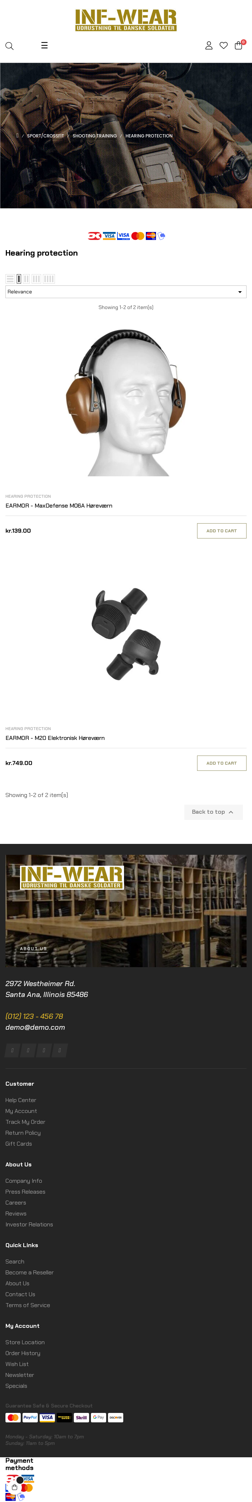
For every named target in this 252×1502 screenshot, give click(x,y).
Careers (15, 1202)
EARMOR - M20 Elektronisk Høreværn (55, 738)
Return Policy (23, 1133)
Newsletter (19, 1375)
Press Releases (25, 1191)
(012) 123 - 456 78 (34, 1016)
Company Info (23, 1181)
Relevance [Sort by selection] (126, 292)
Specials (16, 1386)
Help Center (20, 1100)
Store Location (25, 1342)
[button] (33, 949)
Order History (22, 1353)
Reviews (16, 1213)
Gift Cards (18, 1143)
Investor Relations (29, 1224)
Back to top (213, 812)
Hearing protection (28, 496)
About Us (17, 1283)
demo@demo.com (35, 1027)
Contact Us (20, 1294)
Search (14, 1261)
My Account (21, 1111)
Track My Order (25, 1122)
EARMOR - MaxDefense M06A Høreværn (58, 505)
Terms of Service (27, 1305)
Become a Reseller (29, 1272)
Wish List (17, 1364)
